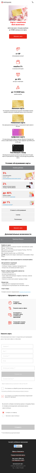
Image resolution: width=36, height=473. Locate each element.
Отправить (18, 427)
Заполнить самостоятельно (10, 416)
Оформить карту (18, 36)
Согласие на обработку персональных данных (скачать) (15, 391)
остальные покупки (7, 204)
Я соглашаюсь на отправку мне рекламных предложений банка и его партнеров (16, 396)
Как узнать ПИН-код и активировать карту (18, 459)
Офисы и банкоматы (18, 451)
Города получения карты (18, 455)
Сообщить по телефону (9, 412)
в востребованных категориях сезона (12, 178)
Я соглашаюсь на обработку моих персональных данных (16, 388)
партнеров (12, 196)
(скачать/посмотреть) (25, 292)
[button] (14, 242)
